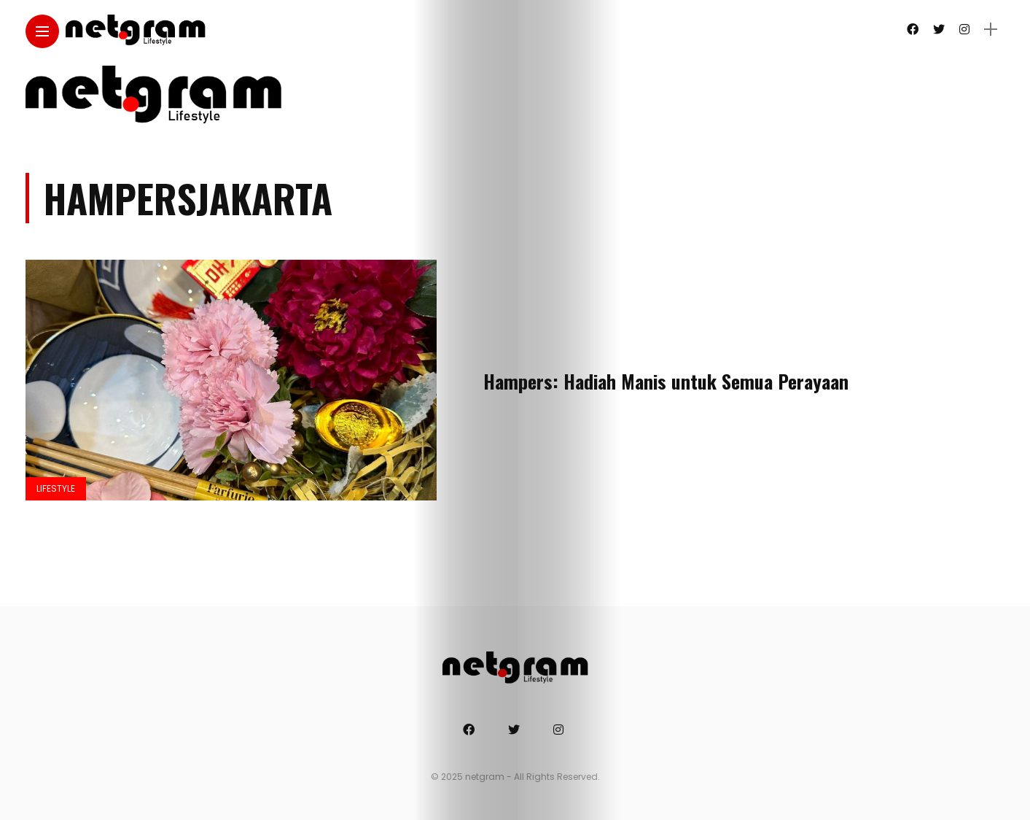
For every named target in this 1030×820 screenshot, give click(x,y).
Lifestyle (55, 488)
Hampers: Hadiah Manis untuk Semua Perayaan (665, 381)
